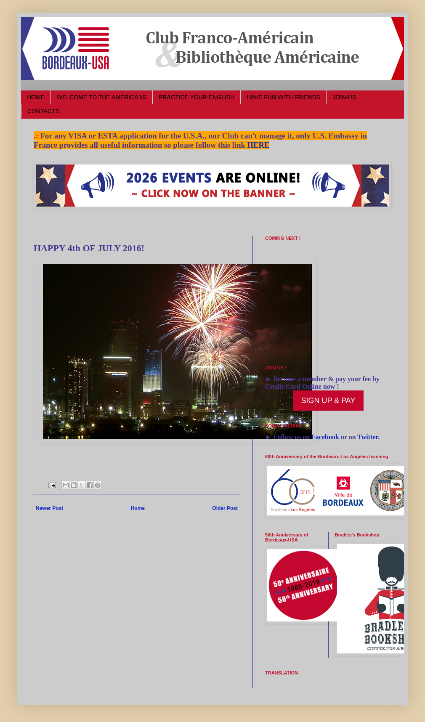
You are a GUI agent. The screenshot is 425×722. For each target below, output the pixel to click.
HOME (36, 97)
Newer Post (49, 508)
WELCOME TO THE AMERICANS (101, 97)
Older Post (225, 508)
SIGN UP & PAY (328, 400)
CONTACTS (43, 111)
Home (138, 508)
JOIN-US (344, 97)
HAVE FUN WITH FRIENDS (283, 97)
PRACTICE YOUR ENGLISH (196, 97)
